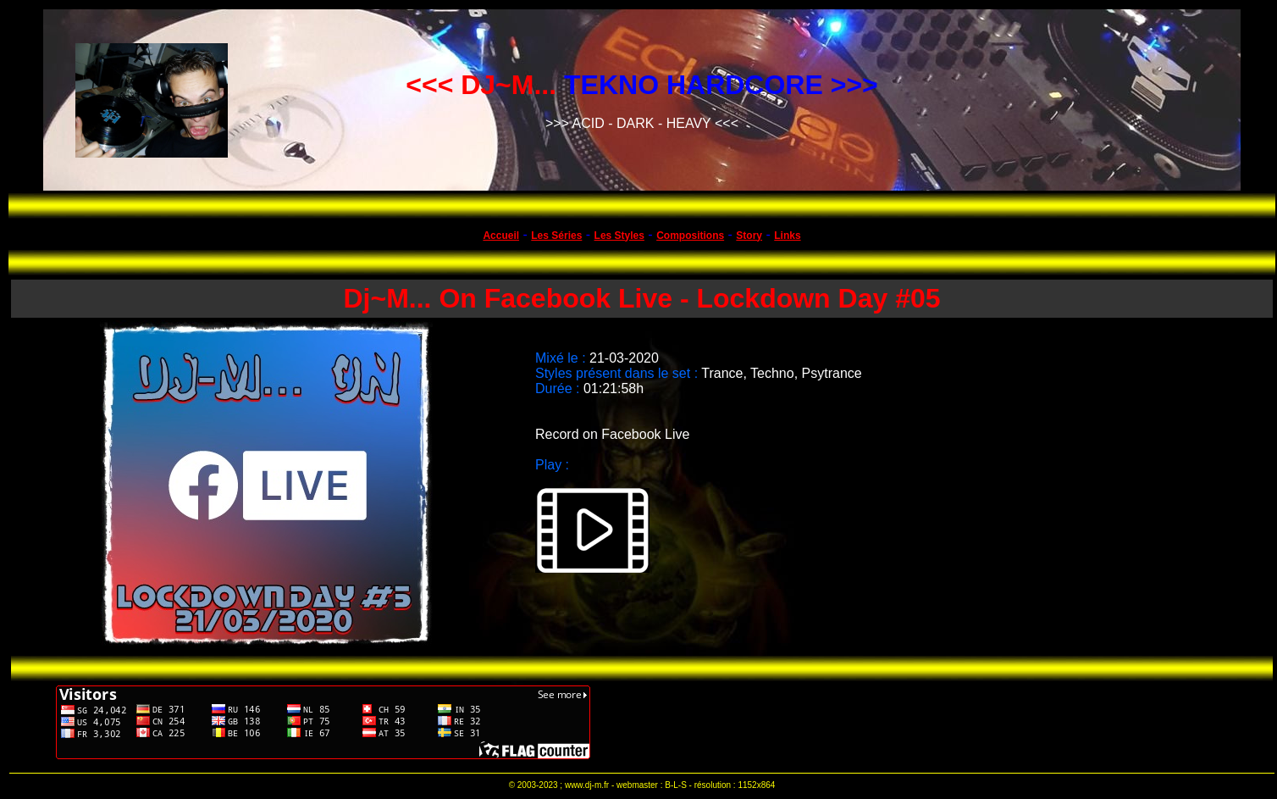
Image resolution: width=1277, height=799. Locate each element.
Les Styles (619, 235)
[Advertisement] (913, 722)
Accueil (501, 235)
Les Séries (556, 235)
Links (787, 235)
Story (749, 235)
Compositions (690, 235)
